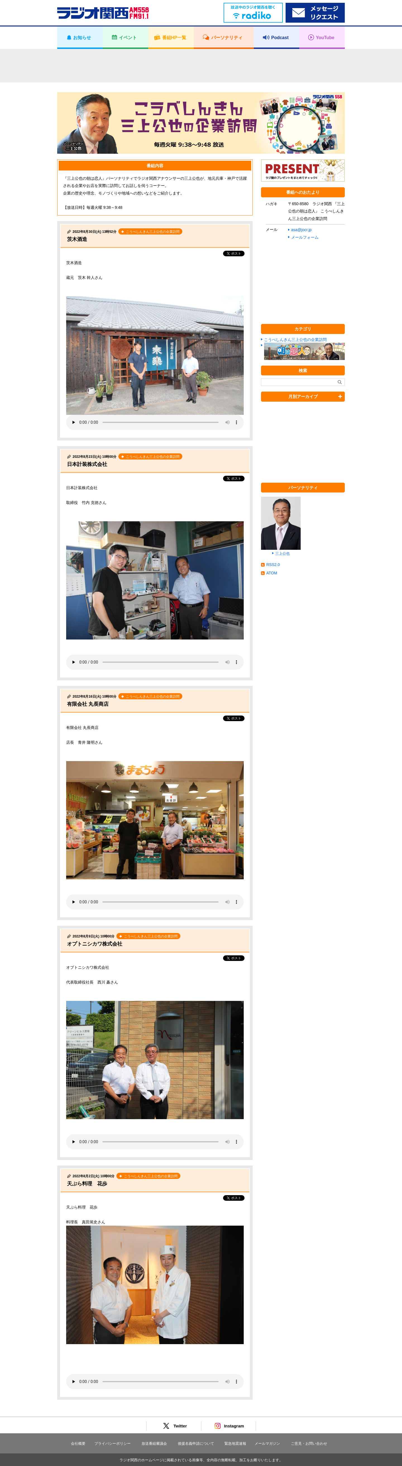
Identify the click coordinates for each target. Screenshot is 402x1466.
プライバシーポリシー (112, 1443)
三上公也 (282, 553)
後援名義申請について (196, 1443)
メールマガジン (267, 1443)
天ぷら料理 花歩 (87, 1183)
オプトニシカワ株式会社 (94, 944)
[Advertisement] (201, 65)
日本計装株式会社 (87, 464)
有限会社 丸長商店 (88, 704)
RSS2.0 (273, 564)
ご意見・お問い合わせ (309, 1443)
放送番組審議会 (154, 1443)
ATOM (271, 573)
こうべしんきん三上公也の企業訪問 (295, 339)
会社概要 (78, 1443)
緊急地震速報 (235, 1443)
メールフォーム (305, 237)
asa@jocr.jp (301, 230)
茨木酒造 (77, 239)
